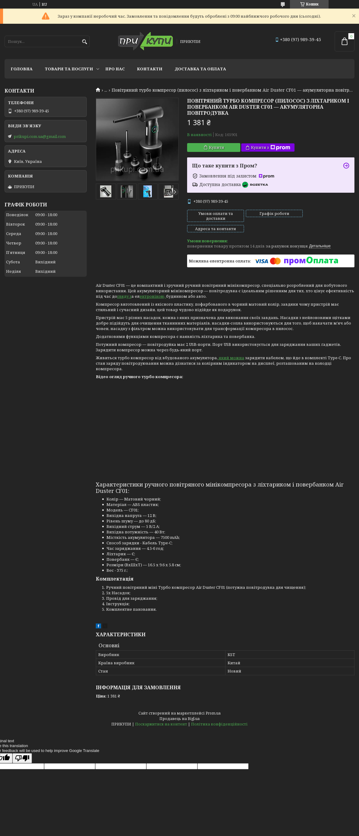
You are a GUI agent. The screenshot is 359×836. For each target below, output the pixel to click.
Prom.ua (213, 702)
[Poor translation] (22, 748)
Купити (216, 147)
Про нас (115, 69)
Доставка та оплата (200, 69)
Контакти (149, 69)
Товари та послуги (69, 69)
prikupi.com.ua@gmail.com (40, 136)
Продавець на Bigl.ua (179, 708)
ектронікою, (153, 286)
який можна (231, 347)
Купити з (270, 147)
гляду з (124, 286)
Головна (22, 69)
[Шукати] (84, 42)
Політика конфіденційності (219, 713)
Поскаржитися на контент (161, 713)
